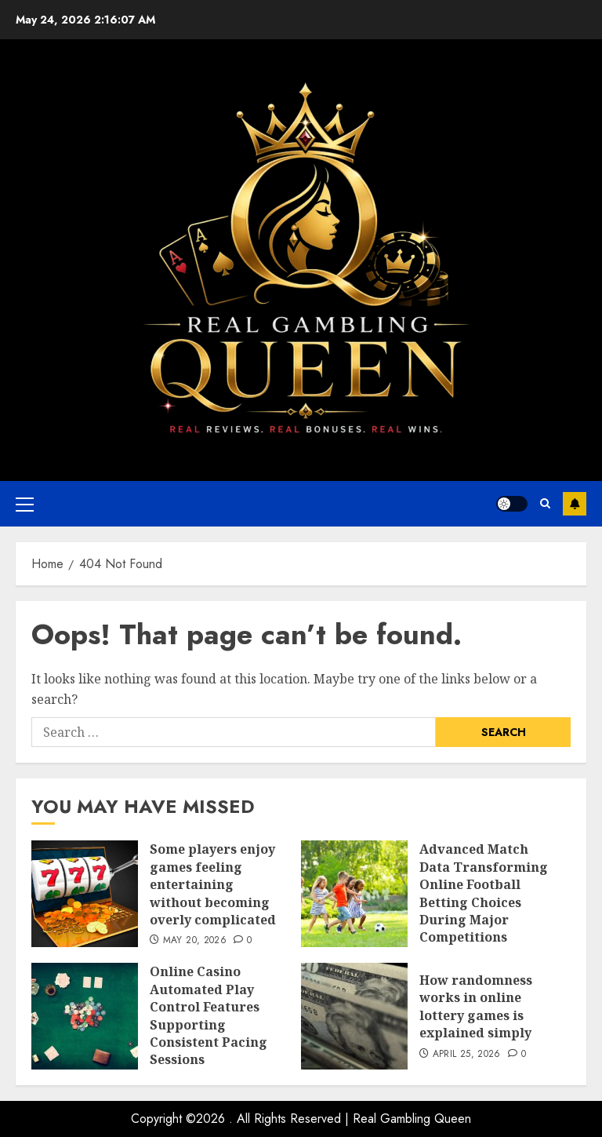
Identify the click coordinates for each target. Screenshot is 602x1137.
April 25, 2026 (467, 1054)
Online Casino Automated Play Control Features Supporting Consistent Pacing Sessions (208, 1015)
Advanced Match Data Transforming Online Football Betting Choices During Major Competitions (483, 893)
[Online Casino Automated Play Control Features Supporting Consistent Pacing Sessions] (84, 1016)
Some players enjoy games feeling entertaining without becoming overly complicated (213, 884)
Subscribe (574, 504)
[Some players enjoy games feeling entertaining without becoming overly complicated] (84, 893)
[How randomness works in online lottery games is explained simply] (354, 1016)
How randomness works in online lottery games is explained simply (475, 1006)
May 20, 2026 (195, 941)
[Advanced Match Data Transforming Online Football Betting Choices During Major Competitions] (354, 893)
